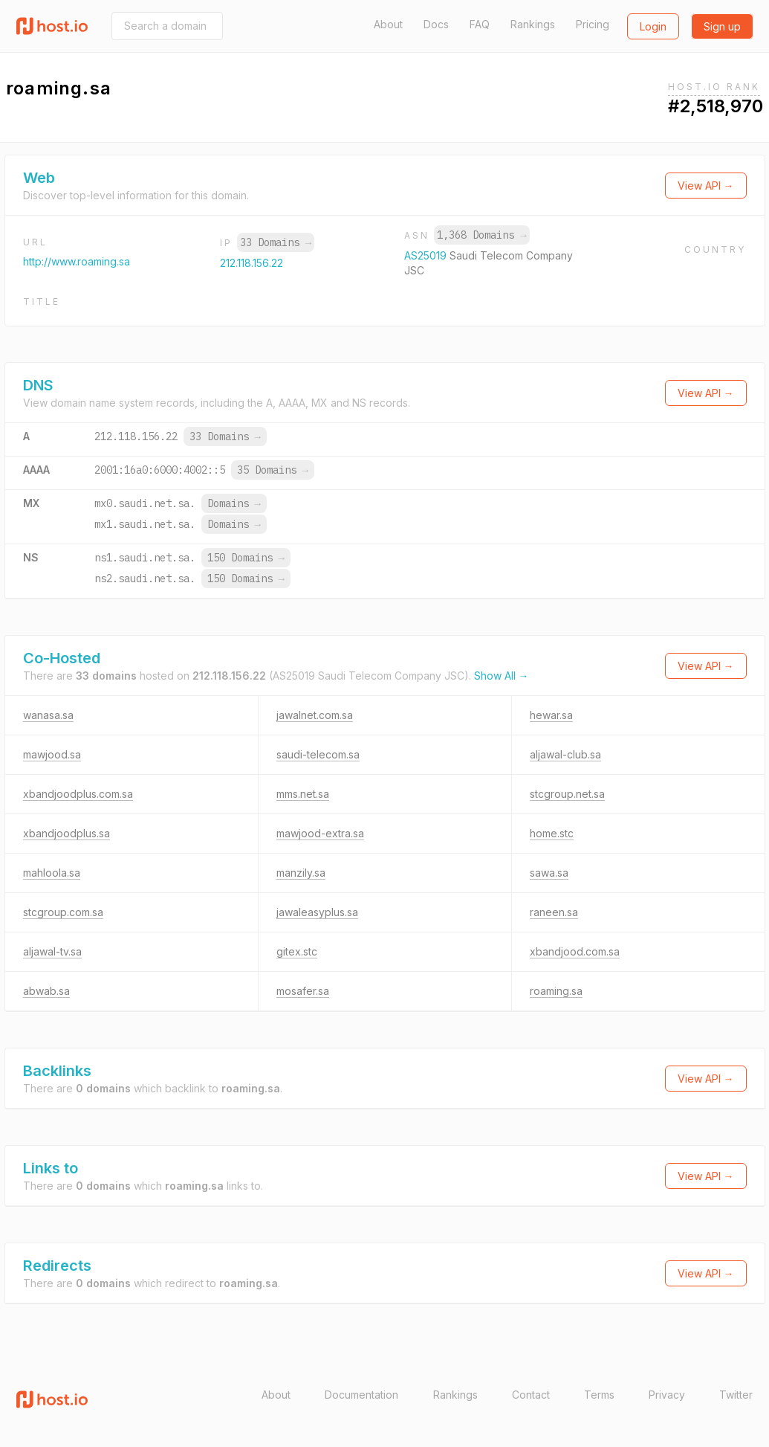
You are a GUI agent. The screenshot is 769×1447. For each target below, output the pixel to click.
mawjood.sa (52, 754)
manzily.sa (300, 872)
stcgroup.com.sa (63, 912)
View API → (706, 185)
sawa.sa (549, 872)
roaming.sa (556, 990)
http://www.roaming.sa (76, 261)
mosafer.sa (302, 990)
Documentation (361, 1394)
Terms (599, 1394)
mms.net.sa (302, 793)
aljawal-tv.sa (52, 951)
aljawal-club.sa (565, 754)
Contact (531, 1394)
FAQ (480, 24)
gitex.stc (296, 951)
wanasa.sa (48, 715)
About (388, 24)
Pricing (592, 24)
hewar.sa (551, 715)
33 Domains (275, 242)
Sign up (722, 26)
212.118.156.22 (251, 263)
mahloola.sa (51, 872)
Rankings (532, 24)
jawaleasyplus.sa (317, 912)
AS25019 (427, 255)
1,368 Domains (481, 235)
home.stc (552, 833)
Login (653, 26)
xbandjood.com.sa (575, 951)
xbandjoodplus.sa (66, 833)
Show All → (501, 675)
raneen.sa (554, 912)
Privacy (667, 1394)
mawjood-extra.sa (320, 833)
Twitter (736, 1394)
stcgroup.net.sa (567, 793)
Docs (436, 24)
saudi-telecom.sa (318, 754)
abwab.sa (46, 990)
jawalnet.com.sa (314, 715)
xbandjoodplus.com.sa (78, 793)
